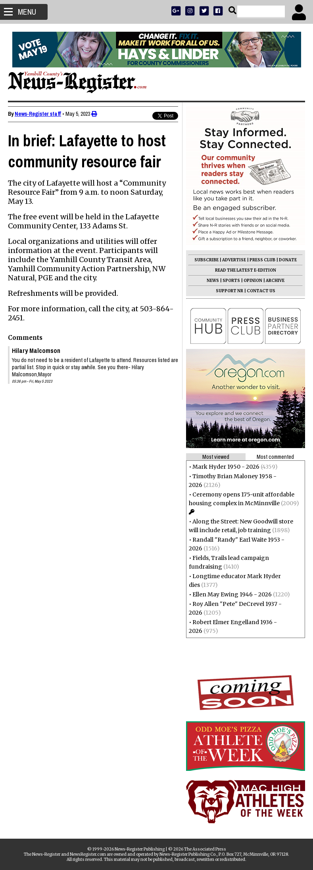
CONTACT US (261, 290)
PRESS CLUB (262, 260)
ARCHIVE (275, 280)
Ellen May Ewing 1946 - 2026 (232, 594)
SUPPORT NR (229, 290)
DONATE (288, 260)
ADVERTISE (234, 260)
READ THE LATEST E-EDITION (245, 270)
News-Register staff (38, 113)
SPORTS (231, 280)
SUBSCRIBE (206, 260)
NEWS (213, 280)
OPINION (253, 280)
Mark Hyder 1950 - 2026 (225, 466)
